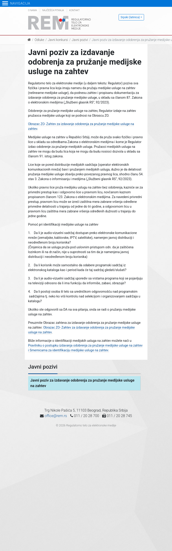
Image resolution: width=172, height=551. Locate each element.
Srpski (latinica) (130, 17)
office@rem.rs (56, 416)
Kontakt (74, 10)
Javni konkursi (58, 40)
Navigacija (16, 3)
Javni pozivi (80, 40)
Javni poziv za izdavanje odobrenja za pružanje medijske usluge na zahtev (82, 383)
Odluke (39, 40)
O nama (32, 10)
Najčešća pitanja (53, 10)
